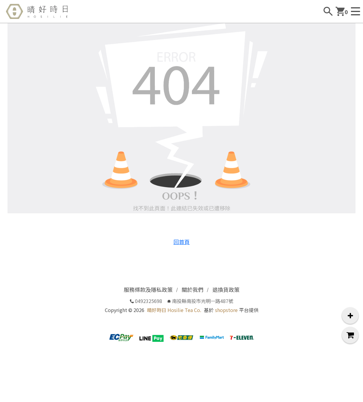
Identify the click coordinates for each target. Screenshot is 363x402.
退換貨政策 (225, 289)
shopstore (226, 310)
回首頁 (182, 242)
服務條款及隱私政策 (148, 289)
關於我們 (192, 289)
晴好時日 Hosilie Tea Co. (174, 310)
